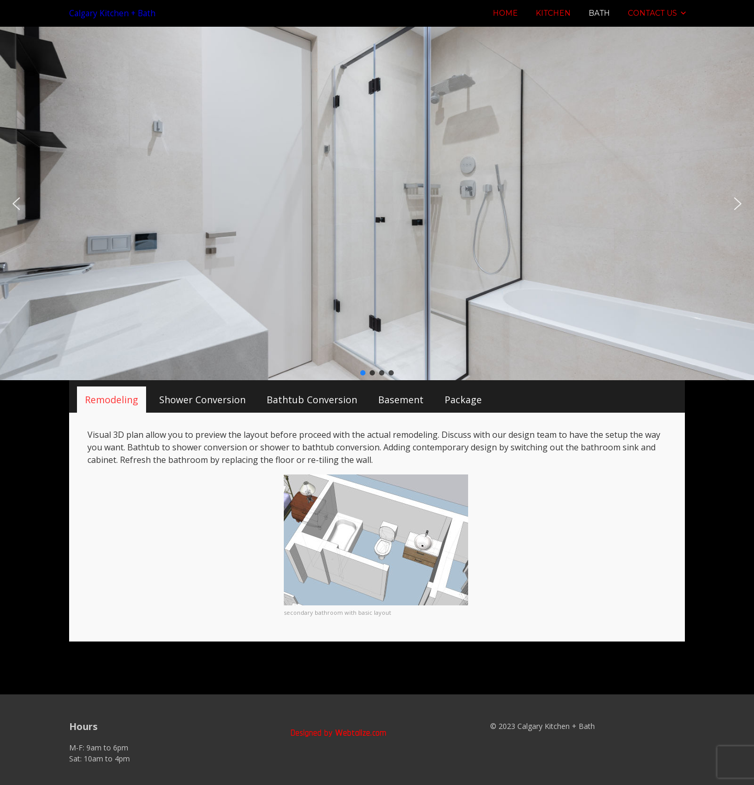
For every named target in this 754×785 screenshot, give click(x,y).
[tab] (111, 399)
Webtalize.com (360, 732)
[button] (16, 203)
